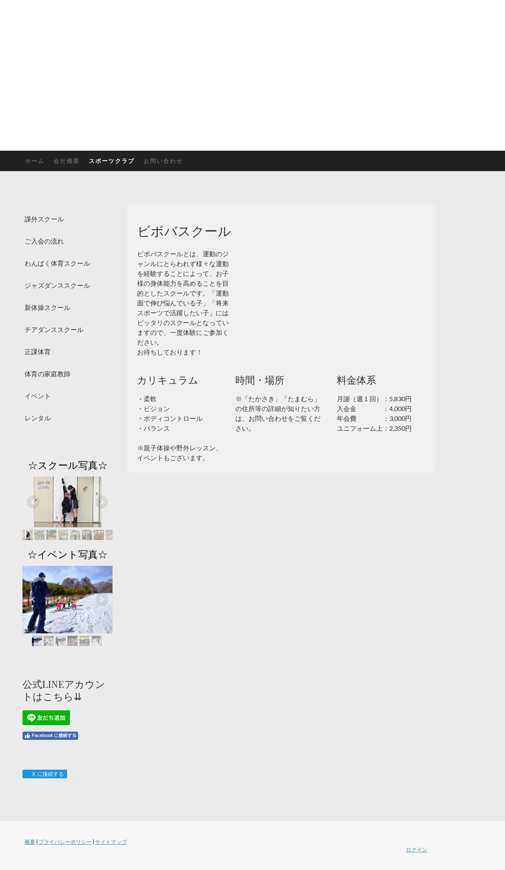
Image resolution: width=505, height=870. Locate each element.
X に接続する (44, 774)
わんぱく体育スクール (57, 263)
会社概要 (67, 160)
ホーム (35, 160)
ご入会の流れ (44, 241)
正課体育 (38, 351)
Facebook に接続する (50, 735)
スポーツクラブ (112, 160)
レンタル (38, 418)
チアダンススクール (54, 329)
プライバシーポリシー (65, 841)
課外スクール (44, 219)
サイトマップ (111, 841)
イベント (38, 396)
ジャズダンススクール (57, 285)
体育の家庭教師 (47, 373)
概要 (30, 841)
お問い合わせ (163, 160)
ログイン (416, 849)
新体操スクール (47, 307)
